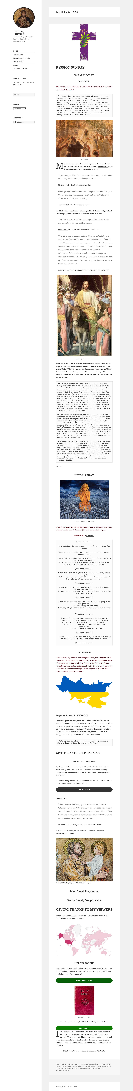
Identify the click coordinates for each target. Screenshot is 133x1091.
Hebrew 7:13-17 (61, 1066)
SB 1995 (106, 270)
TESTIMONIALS (18, 62)
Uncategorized (93, 1064)
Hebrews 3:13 (84, 554)
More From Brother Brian (21, 58)
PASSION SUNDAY (70, 67)
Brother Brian (73, 1064)
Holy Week (84, 1064)
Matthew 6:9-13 (64, 825)
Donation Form (18, 54)
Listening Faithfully (18, 32)
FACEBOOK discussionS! (84, 980)
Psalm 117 (82, 458)
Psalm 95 (73, 1068)
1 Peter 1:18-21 (97, 113)
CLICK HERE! (17, 85)
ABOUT (15, 65)
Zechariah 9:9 (94, 169)
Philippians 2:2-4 (62, 734)
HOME (15, 51)
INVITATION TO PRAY (20, 69)
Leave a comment (63, 1070)
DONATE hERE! (84, 1028)
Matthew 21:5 (103, 166)
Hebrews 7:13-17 (64, 270)
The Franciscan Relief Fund (85, 1068)
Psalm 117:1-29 (65, 1068)
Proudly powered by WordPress (66, 1086)
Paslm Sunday (91, 1066)
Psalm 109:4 (63, 229)
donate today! (84, 790)
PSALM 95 (90, 535)
